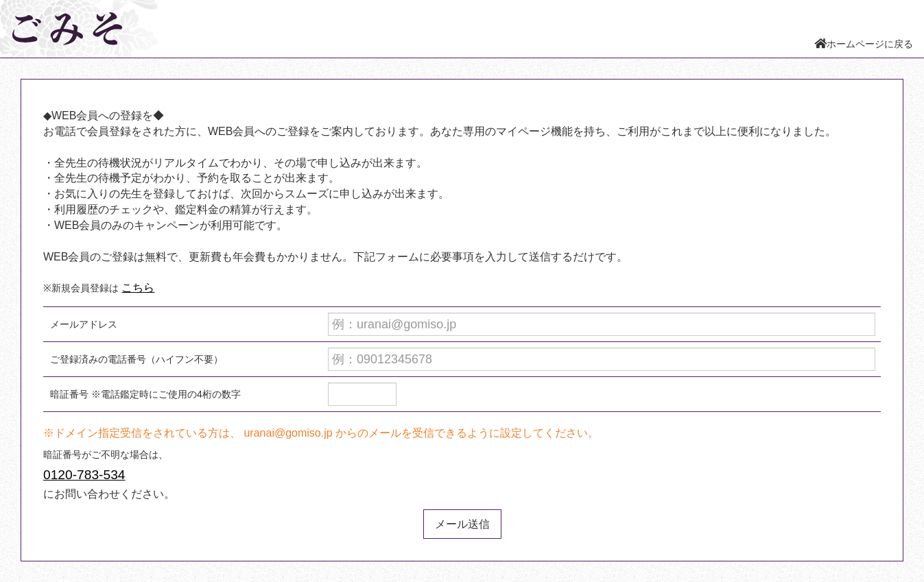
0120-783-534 (84, 475)
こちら (137, 287)
